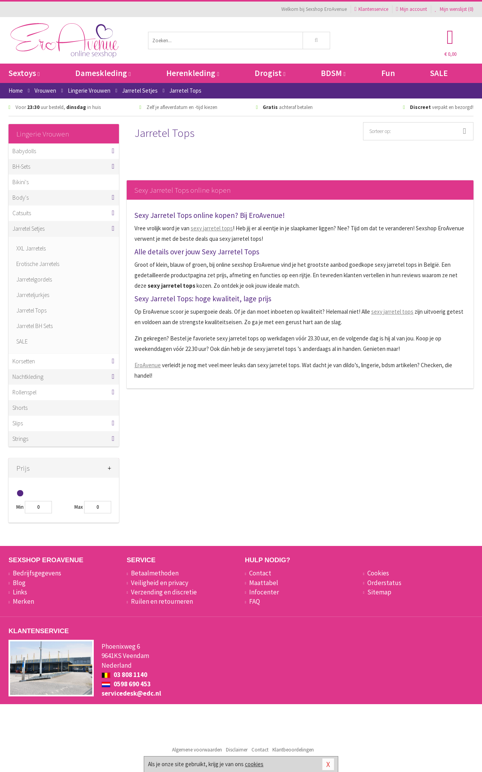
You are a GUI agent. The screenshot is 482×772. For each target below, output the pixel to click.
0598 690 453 (126, 684)
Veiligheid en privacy (159, 583)
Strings (20, 438)
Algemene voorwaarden (197, 749)
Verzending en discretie (164, 592)
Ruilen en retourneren (162, 601)
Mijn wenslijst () (454, 9)
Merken (23, 601)
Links (20, 592)
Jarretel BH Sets (34, 326)
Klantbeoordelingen (293, 749)
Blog (19, 583)
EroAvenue (147, 365)
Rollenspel (24, 392)
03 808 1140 (124, 674)
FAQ (254, 601)
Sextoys (24, 73)
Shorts (20, 407)
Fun (388, 73)
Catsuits (21, 213)
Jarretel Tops (31, 310)
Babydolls (24, 151)
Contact (260, 573)
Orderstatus (384, 583)
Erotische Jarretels (37, 264)
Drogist (270, 73)
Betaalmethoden (155, 573)
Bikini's (20, 182)
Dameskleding (103, 73)
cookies (254, 764)
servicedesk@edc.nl (131, 693)
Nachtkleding (27, 376)
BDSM (333, 73)
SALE (439, 73)
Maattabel (263, 583)
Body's (20, 197)
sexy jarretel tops (212, 228)
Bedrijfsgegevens (37, 573)
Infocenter (264, 592)
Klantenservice (371, 9)
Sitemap (379, 592)
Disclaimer (237, 749)
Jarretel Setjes (28, 228)
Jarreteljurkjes (32, 295)
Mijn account (411, 9)
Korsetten (23, 361)
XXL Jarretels (31, 248)
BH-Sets (21, 166)
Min (20, 507)
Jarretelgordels (34, 279)
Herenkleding (192, 73)
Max (78, 507)
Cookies (378, 573)
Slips (17, 423)
